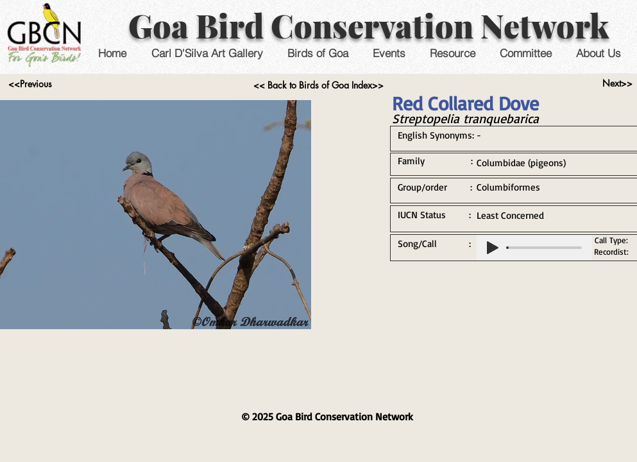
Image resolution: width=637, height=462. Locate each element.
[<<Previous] (30, 84)
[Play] (492, 247)
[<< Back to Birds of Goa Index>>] (318, 85)
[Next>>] (617, 83)
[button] (389, 53)
